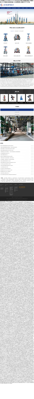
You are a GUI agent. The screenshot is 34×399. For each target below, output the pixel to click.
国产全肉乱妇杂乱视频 (15, 312)
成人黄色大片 (8, 308)
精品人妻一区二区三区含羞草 (4, 273)
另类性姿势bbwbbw (19, 357)
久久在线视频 (18, 206)
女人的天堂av (23, 233)
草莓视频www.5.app (24, 306)
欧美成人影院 (25, 334)
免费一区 (5, 323)
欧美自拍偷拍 (15, 264)
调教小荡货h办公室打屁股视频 (5, 252)
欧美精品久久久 (4, 214)
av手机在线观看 (30, 234)
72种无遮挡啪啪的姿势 (24, 371)
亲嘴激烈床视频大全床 (15, 259)
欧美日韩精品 (3, 342)
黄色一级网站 (23, 209)
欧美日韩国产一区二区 (13, 243)
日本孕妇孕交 (16, 303)
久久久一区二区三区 (6, 310)
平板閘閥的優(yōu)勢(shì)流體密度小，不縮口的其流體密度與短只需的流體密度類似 (10, 151)
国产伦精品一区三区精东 (12, 282)
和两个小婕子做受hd (9, 305)
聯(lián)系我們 (21, 184)
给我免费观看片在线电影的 (17, 348)
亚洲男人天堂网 (6, 208)
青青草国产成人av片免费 (6, 221)
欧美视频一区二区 (12, 203)
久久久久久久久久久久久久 (23, 237)
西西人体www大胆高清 (8, 382)
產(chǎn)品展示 (6, 185)
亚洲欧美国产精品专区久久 (3, 202)
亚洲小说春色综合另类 (23, 244)
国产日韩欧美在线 (17, 213)
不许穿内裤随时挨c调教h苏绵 (28, 224)
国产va (11, 237)
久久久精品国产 (31, 258)
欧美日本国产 (9, 230)
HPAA (11, 181)
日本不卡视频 (7, 223)
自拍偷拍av (26, 319)
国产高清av (14, 326)
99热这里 (31, 243)
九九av (11, 359)
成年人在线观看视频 (6, 327)
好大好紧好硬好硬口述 (23, 206)
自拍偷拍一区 (17, 350)
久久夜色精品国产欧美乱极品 (7, 274)
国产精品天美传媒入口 (27, 254)
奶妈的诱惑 (25, 361)
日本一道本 (25, 305)
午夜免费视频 (32, 327)
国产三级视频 (22, 218)
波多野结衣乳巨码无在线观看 (13, 278)
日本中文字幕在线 (11, 306)
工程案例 (15, 184)
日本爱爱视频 (20, 288)
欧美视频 (20, 366)
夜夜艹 (19, 277)
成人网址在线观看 (22, 248)
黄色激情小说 (19, 344)
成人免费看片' (12, 254)
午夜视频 (7, 206)
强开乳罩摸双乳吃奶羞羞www (22, 211)
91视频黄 (26, 299)
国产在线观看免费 (8, 357)
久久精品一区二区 (23, 281)
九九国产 (18, 370)
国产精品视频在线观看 (15, 358)
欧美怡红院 (2, 318)
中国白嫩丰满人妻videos (12, 292)
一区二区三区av (2, 304)
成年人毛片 (21, 321)
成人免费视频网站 (19, 258)
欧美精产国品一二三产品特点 (14, 262)
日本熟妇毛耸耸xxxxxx (20, 249)
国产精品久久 (11, 326)
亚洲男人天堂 (13, 304)
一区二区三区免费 (5, 203)
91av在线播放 (30, 233)
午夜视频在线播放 (7, 271)
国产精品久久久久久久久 (15, 280)
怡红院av (6, 256)
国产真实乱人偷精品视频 (13, 323)
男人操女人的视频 (31, 274)
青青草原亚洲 (3, 305)
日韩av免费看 (18, 217)
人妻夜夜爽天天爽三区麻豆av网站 (10, 338)
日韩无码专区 (24, 304)
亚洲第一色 (24, 222)
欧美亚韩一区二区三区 (14, 325)
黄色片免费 (23, 259)
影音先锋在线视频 (31, 280)
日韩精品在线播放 (20, 278)
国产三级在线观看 (6, 348)
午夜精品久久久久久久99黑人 (14, 211)
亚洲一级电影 (26, 289)
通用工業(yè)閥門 (6, 191)
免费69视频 (28, 282)
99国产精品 (6, 254)
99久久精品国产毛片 (17, 304)
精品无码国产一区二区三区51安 (27, 223)
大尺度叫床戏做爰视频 (29, 261)
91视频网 (19, 280)
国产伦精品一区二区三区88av (21, 207)
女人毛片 (8, 258)
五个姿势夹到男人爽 (4, 266)
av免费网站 (23, 289)
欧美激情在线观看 (15, 249)
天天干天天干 (10, 378)
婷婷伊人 (21, 369)
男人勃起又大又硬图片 (19, 235)
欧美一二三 (20, 307)
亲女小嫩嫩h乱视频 (22, 338)
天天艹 (11, 290)
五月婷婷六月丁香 (6, 250)
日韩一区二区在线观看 (8, 207)
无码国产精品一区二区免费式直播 (5, 245)
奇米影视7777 (7, 216)
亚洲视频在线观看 (26, 236)
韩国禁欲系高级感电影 (15, 301)
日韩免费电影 (17, 223)
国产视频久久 (20, 308)
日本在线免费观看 (26, 269)
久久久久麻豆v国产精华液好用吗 (13, 206)
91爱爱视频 (20, 209)
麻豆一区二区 (12, 318)
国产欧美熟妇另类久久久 (4, 269)
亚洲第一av (1, 221)
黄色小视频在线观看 (19, 382)
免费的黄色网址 (18, 224)
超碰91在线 (7, 260)
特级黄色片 (20, 291)
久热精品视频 (8, 339)
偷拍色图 (2, 289)
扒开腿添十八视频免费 (10, 275)
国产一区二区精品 (27, 259)
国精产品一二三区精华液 (17, 343)
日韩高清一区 (26, 378)
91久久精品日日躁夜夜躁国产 (13, 265)
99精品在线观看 (12, 365)
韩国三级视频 (25, 314)
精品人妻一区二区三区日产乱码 (9, 239)
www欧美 (17, 361)
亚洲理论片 (20, 342)
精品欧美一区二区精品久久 (27, 239)
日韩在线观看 (10, 293)
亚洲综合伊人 (31, 204)
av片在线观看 (13, 205)
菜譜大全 (21, 180)
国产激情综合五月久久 (2, 335)
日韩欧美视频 (27, 311)
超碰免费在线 (22, 241)
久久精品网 (16, 273)
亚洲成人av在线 (29, 314)
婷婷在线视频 (23, 271)
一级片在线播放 (10, 344)
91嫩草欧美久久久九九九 (5, 333)
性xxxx (29, 229)
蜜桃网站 (30, 320)
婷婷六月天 (6, 241)
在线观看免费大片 (26, 380)
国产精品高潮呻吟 (7, 261)
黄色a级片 (9, 314)
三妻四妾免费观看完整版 (23, 265)
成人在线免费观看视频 (6, 316)
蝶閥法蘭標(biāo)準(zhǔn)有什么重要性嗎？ (6, 171)
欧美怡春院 (14, 337)
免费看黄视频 (19, 316)
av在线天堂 (19, 214)
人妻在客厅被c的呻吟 (11, 209)
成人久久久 (13, 237)
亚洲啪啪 (2, 253)
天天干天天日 (14, 305)
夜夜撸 (19, 323)
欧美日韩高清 (24, 221)
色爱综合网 (20, 296)
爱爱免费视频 (6, 218)
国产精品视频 (17, 208)
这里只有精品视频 (30, 213)
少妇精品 (28, 336)
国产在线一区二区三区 (27, 263)
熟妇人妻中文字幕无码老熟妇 (10, 226)
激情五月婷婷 (29, 305)
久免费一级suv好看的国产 (24, 331)
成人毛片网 (11, 307)
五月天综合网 (21, 370)
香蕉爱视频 (24, 249)
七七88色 (6, 264)
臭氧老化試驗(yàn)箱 (17, 180)
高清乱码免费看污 (11, 281)
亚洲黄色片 (27, 346)
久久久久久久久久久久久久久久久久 (28, 218)
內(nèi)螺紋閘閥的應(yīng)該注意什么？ (5, 153)
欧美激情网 (3, 241)
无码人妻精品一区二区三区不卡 (17, 371)
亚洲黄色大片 (7, 215)
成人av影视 (11, 367)
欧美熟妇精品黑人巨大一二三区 (10, 313)
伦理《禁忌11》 (5, 246)
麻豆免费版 (7, 351)
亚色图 (3, 220)
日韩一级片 (27, 320)
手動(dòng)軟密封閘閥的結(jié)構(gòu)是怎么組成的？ (7, 165)
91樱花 (2, 246)
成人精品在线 (20, 301)
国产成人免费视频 (10, 383)
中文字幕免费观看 (31, 294)
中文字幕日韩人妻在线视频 (23, 219)
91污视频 (1, 296)
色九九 (27, 295)
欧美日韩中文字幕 (13, 224)
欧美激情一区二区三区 (30, 339)
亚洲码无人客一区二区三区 (22, 266)
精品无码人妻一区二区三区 (8, 224)
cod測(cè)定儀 (24, 180)
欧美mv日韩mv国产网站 (18, 329)
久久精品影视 (18, 221)
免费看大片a (20, 359)
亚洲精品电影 (21, 223)
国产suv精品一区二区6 (5, 231)
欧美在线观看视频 (29, 253)
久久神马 (11, 353)
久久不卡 (32, 334)
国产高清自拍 (22, 363)
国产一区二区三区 (21, 208)
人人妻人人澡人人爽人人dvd (22, 262)
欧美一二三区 (16, 344)
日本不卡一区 (19, 281)
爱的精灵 (8, 334)
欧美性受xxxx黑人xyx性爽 (30, 216)
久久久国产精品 (23, 341)
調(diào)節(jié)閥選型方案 (4, 102)
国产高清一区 (21, 277)
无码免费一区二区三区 (8, 214)
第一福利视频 (6, 342)
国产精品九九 (31, 307)
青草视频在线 (19, 276)
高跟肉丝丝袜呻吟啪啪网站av (7, 229)
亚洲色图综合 (11, 217)
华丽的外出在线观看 (27, 278)
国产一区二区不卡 (3, 373)
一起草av (31, 254)
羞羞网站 (3, 303)
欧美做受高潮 (8, 237)
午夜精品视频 (10, 250)
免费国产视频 (29, 295)
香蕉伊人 (5, 244)
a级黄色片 (16, 382)
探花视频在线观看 (2, 291)
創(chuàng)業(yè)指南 (23, 181)
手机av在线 (19, 297)
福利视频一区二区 (24, 336)
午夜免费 (29, 318)
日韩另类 (31, 298)
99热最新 (10, 251)
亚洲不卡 (24, 235)
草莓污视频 (32, 205)
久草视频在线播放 (28, 202)
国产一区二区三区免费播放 (8, 363)
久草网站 (32, 376)
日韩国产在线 (20, 246)
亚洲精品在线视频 (28, 376)
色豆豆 (32, 223)
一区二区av (10, 373)
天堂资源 (15, 228)
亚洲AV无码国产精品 (14, 221)
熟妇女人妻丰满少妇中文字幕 (14, 266)
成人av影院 (12, 220)
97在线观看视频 (9, 266)
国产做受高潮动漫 (27, 271)
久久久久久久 (9, 262)
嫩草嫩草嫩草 (32, 303)
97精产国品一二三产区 (25, 326)
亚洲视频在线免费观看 (9, 263)
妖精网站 (10, 222)
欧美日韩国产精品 (22, 325)
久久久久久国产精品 (21, 243)
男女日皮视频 (4, 279)
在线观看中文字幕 (31, 343)
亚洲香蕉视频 (3, 356)
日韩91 (27, 318)
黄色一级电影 (21, 236)
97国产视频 (24, 350)
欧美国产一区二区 (4, 338)
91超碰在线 (19, 261)
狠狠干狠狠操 (26, 233)
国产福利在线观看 (23, 238)
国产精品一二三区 (5, 226)
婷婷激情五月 (23, 355)
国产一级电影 (24, 348)
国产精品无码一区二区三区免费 (13, 244)
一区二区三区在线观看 (20, 247)
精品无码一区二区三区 (28, 247)
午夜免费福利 (11, 376)
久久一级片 (1, 213)
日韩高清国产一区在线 (15, 239)
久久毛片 (22, 295)
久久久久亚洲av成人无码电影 (26, 217)
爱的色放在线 (26, 248)
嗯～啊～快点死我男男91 (6, 217)
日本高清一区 (17, 291)
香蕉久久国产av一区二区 (22, 203)
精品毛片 (13, 344)
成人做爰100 (28, 371)
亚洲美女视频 (22, 254)
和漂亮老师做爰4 (22, 339)
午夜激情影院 (9, 269)
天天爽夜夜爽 (17, 205)
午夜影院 (32, 306)
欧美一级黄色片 (20, 259)
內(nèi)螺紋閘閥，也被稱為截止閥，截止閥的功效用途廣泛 (7, 159)
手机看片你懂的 (16, 232)
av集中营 (5, 204)
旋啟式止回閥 (17, 43)
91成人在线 (22, 253)
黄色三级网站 (12, 296)
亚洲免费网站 (18, 295)
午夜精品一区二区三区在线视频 (9, 236)
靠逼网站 (10, 221)
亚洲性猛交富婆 (4, 263)
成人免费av (18, 244)
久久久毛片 (17, 356)
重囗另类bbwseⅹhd (28, 206)
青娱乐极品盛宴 (31, 336)
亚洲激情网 (27, 260)
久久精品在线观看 (3, 223)
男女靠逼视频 (30, 203)
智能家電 (7, 181)
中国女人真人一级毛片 (26, 280)
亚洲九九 (30, 354)
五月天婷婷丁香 (20, 312)
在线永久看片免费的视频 (6, 209)
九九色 (13, 374)
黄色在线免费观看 (13, 269)
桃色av (12, 354)
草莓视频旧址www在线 (4, 262)
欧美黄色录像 (32, 263)
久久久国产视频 (7, 353)
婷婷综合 (11, 357)
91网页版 (12, 230)
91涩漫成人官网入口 (29, 331)
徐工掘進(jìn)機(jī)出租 (8, 180)
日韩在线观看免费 (27, 232)
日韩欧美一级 (23, 337)
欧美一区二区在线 (6, 349)
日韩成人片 (27, 228)
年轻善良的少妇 (25, 250)
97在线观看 (1, 217)
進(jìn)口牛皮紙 (3, 181)
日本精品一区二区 (14, 263)
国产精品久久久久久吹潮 (12, 329)
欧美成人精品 (3, 341)
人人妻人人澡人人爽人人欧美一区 (10, 335)
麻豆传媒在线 (30, 222)
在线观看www (10, 208)
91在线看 (6, 294)
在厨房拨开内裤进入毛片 (27, 245)
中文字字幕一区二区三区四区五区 (10, 322)
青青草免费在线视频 (24, 358)
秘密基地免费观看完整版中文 (28, 207)
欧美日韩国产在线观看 (17, 333)
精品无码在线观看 (31, 293)
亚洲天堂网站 (15, 253)
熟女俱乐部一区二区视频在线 (15, 328)
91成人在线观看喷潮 (27, 337)
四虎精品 (15, 361)
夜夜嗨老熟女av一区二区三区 (19, 290)
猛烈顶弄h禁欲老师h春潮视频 (20, 251)
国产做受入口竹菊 (17, 320)
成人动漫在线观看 (2, 237)
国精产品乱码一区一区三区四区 (9, 298)
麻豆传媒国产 (27, 355)
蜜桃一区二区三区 (16, 246)
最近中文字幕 (3, 369)
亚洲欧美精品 (31, 245)
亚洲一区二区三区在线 (6, 268)
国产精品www (23, 312)
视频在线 (24, 247)
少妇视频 (28, 219)
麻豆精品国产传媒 (22, 224)
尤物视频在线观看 (26, 251)
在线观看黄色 (20, 222)
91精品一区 (23, 296)
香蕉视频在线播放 (18, 256)
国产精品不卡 (7, 370)
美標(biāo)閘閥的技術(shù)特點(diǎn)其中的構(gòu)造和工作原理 (8, 162)
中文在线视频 (10, 205)
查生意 (9, 181)
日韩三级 (5, 379)
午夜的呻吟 (13, 208)
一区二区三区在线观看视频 (29, 313)
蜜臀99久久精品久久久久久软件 (4, 259)
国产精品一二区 (19, 253)
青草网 (14, 256)
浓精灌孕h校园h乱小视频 (16, 359)
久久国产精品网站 (10, 259)
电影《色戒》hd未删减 (31, 326)
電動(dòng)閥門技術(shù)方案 (12, 102)
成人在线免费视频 (3, 216)
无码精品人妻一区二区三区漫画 (25, 307)
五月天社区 (2, 234)
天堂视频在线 (9, 211)
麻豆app (10, 354)
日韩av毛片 (4, 260)
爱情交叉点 (24, 264)
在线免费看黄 (21, 350)
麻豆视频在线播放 (10, 213)
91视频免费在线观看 (2, 205)
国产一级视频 (29, 310)
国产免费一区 (13, 284)
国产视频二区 (5, 275)
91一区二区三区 (5, 286)
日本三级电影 (1, 382)
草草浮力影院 (11, 268)
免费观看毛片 (27, 238)
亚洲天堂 (29, 283)
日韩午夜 (5, 303)
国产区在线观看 (20, 283)
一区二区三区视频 (17, 267)
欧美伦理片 (26, 229)
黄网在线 (20, 331)
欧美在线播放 (10, 231)
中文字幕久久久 (27, 267)
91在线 (1, 311)
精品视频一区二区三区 (5, 314)
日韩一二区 (32, 358)
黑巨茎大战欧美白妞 (30, 322)
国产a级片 (13, 273)
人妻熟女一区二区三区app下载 (18, 336)
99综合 (31, 291)
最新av (9, 290)
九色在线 (2, 282)
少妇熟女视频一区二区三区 (17, 334)
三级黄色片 (22, 245)
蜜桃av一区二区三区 (24, 246)
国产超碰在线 (5, 258)
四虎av (2, 260)
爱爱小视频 (32, 310)
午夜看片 (9, 267)
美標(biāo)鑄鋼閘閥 (29, 43)
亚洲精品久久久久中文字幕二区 (4, 352)
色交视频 (18, 265)
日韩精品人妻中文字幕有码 (29, 249)
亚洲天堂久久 (3, 298)
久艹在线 (3, 230)
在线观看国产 (7, 244)
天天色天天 (19, 341)
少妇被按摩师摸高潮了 (24, 258)
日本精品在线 (22, 354)
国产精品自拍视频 (10, 312)
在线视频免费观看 (25, 282)
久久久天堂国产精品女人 (22, 230)
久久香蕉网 (5, 230)
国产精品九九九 (20, 220)
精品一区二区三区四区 (29, 349)
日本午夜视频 (8, 323)
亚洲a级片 (9, 349)
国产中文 (8, 336)
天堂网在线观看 (18, 216)
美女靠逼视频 (25, 273)
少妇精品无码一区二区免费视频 (10, 248)
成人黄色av (12, 361)
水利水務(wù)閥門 (6, 189)
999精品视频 (13, 288)
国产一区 (26, 214)
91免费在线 (19, 245)
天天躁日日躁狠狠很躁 (18, 233)
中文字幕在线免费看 (13, 204)
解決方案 (11, 184)
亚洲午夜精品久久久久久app (22, 202)
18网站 (27, 373)
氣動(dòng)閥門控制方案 (30, 102)
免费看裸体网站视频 (24, 216)
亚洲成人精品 (20, 205)
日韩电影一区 (8, 303)
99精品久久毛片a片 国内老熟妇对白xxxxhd (5, 278)
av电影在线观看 (20, 303)
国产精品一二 (6, 320)
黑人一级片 (11, 264)
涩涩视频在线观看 (9, 279)
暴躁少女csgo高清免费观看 (10, 228)
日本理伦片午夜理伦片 (20, 373)
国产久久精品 (25, 372)
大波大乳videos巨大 (15, 340)
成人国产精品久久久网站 (19, 326)
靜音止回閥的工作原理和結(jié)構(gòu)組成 (6, 168)
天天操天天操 (8, 233)
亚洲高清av (18, 325)
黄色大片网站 (18, 274)
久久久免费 (8, 264)
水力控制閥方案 (21, 102)
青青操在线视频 (17, 203)
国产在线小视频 (9, 359)
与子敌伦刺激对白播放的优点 (12, 381)
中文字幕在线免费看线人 (15, 214)
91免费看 (3, 204)
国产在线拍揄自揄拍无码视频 (14, 229)
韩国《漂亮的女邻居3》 (29, 366)
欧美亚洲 (22, 294)
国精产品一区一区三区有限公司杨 (24, 213)
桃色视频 (19, 236)
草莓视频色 (21, 322)
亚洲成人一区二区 (7, 306)
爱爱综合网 (27, 222)
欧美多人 (4, 326)
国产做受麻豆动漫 (19, 228)
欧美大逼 (22, 273)
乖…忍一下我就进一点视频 (10, 256)
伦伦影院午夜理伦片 (10, 241)
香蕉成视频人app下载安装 (29, 364)
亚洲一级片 (7, 337)
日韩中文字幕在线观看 (11, 379)
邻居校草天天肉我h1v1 (28, 265)
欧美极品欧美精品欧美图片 (18, 364)
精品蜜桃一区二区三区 (17, 248)
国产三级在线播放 (18, 294)
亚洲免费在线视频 (7, 340)
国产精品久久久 (8, 265)
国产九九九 (27, 350)
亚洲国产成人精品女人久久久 (11, 299)
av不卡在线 (27, 293)
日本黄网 (22, 280)
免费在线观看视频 (19, 263)
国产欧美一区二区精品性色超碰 (26, 288)
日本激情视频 (19, 273)
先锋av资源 (20, 229)
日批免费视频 (16, 297)
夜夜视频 (21, 379)
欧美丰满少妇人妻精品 (10, 324)
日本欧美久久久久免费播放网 (17, 215)
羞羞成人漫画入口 (5, 213)
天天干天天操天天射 (23, 228)
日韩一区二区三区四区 (11, 333)
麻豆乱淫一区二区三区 (27, 296)
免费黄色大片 (17, 230)
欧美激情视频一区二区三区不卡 (19, 284)
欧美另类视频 (25, 339)
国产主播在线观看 (30, 269)
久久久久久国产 (23, 214)
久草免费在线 (17, 243)
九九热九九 (21, 217)
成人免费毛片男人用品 (31, 209)
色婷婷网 (4, 215)
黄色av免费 (13, 231)
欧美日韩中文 (8, 291)
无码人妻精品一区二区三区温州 (28, 351)
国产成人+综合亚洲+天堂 (10, 247)
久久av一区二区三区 (13, 274)
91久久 (21, 304)
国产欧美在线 (20, 234)
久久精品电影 (28, 298)
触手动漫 (7, 379)
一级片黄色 (19, 254)
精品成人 (7, 331)
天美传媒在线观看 (8, 361)
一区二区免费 (30, 251)
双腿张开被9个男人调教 (29, 208)
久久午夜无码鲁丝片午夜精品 (11, 320)
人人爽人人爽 (13, 353)
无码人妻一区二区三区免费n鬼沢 (5, 368)
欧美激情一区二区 (6, 253)
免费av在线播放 (11, 321)
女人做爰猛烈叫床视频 (6, 282)
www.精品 (24, 379)
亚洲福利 (2, 312)
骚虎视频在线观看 (16, 279)
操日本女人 (10, 327)
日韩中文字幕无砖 (27, 338)
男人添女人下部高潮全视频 (13, 219)
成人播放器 (2, 334)
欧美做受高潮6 (31, 353)
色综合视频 (30, 215)
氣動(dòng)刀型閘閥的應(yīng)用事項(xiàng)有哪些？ (7, 156)
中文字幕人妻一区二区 (30, 214)
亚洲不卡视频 (32, 371)
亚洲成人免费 (13, 216)
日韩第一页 (1, 309)
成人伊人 (1, 211)
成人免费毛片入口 (24, 369)
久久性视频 (10, 261)
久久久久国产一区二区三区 (17, 374)
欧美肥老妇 (20, 356)
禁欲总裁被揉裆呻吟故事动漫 (10, 232)
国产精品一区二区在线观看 (3, 297)
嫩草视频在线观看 (14, 251)
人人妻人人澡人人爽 (5, 211)
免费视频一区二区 (2, 288)
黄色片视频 (8, 380)
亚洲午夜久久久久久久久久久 (3, 228)
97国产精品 (28, 204)
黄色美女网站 (15, 247)
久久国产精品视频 (11, 218)
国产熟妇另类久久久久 (24, 204)
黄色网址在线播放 (28, 277)
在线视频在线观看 (8, 296)
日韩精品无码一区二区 (14, 378)
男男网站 (14, 376)
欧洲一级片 (26, 203)
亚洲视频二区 (31, 267)
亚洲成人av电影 (4, 235)
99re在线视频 (25, 284)
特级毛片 (17, 252)
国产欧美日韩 (18, 380)
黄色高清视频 (29, 279)
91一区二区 (10, 216)
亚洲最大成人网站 (23, 316)
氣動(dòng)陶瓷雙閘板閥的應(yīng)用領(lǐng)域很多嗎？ (7, 145)
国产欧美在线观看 (26, 241)
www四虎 (17, 319)
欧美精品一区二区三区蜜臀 (12, 223)
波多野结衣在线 (17, 209)
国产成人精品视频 (7, 251)
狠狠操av (1, 277)
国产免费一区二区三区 (22, 267)
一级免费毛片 (6, 288)
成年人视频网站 (29, 328)
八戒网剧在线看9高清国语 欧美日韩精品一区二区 (20, 313)
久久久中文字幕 (32, 282)
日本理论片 (17, 298)
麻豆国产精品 (23, 356)
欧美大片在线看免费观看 (29, 264)
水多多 (19, 321)
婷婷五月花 (23, 229)
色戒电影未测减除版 (10, 286)
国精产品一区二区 (12, 289)
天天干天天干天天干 (8, 369)
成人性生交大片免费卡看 (20, 264)
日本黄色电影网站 (24, 303)
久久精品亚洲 (20, 318)
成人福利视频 (17, 381)
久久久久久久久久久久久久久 (14, 202)
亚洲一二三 (9, 352)
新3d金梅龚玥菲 (17, 231)
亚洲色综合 (12, 369)
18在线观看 (1, 279)
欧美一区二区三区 (17, 226)
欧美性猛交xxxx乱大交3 (22, 260)
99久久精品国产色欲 (30, 325)
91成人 (33, 233)
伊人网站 (9, 254)
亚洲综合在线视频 (4, 206)
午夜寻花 (9, 318)
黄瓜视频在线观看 (11, 310)
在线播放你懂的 (5, 383)
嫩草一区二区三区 (13, 309)
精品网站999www (13, 207)
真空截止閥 (5, 43)
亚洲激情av (13, 290)
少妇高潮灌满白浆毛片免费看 (3, 247)
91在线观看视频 (27, 365)
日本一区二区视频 (12, 336)
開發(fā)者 (13, 180)
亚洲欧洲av (27, 209)
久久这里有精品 (32, 220)
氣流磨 (19, 181)
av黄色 (9, 295)
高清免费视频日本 (12, 215)
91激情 (5, 237)
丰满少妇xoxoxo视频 (31, 276)
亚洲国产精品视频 (9, 204)
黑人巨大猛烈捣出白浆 (7, 356)
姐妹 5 (4, 380)
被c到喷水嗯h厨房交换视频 (13, 252)
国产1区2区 (1, 372)
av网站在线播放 (25, 205)
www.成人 (1, 231)
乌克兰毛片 (3, 218)
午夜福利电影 (2, 358)
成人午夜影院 (23, 365)
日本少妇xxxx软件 (15, 275)
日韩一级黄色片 (14, 294)
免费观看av (27, 215)
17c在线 (2, 248)
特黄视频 (6, 305)
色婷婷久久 (27, 304)
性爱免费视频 (2, 321)
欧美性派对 (30, 350)
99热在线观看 (10, 288)
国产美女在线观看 (11, 351)
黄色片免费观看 (2, 344)
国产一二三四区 (6, 321)
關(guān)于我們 (2, 185)
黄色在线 (6, 232)
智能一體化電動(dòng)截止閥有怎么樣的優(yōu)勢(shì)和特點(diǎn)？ (9, 174)
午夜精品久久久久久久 (29, 284)
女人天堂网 (24, 208)
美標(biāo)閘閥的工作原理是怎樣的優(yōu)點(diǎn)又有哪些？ (8, 148)
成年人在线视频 (31, 304)
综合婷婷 (3, 264)
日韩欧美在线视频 (18, 241)
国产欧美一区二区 (9, 328)
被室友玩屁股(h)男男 (9, 284)
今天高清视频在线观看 (26, 252)
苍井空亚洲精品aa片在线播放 (18, 271)
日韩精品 (19, 268)
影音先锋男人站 (15, 281)
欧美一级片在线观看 (23, 346)
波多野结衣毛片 (16, 318)
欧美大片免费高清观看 (28, 312)
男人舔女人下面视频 (29, 250)
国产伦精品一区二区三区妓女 (18, 282)
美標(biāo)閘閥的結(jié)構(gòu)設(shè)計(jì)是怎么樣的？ (7, 150)
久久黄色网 (29, 358)
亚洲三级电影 (30, 373)
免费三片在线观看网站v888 (18, 365)
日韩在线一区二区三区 (11, 331)
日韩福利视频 (23, 310)
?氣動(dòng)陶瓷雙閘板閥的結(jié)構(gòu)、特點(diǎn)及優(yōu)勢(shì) (9, 147)
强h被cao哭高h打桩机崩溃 (28, 226)
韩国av (28, 354)
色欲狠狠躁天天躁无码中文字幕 (26, 220)
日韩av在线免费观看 (27, 243)
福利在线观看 (4, 248)
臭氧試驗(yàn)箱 (29, 180)
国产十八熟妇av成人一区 (14, 314)
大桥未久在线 (32, 296)
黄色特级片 (8, 243)
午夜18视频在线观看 (28, 324)
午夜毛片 (22, 276)
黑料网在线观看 (6, 318)
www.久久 (32, 381)
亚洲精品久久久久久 (3, 370)
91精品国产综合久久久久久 (22, 368)
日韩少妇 (2, 274)
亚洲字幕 (28, 258)
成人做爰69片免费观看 (15, 308)
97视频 (16, 207)
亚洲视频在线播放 (24, 366)
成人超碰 (24, 277)
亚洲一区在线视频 (26, 340)
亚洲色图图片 (12, 352)
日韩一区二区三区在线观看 (22, 232)
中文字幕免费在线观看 (23, 349)
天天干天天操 (10, 234)
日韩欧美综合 (17, 288)
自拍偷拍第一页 (20, 289)
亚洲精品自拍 (11, 337)
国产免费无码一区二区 (11, 319)
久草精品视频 (31, 221)
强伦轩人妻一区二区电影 (7, 220)
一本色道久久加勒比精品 (26, 294)
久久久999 (29, 291)
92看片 (14, 230)
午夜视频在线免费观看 (24, 291)
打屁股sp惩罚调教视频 (18, 292)
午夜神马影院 (14, 286)
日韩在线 (31, 341)
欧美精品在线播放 (21, 231)
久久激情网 (23, 263)
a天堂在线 (14, 355)
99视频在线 (13, 382)
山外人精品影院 (11, 260)
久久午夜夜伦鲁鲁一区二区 (13, 295)
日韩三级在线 (13, 364)
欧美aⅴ (2, 316)
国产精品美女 (10, 273)
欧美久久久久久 (27, 230)
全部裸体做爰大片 (6, 378)
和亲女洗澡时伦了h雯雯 (18, 299)
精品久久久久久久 (23, 329)
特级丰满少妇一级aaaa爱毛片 (23, 286)
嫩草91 (8, 222)
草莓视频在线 (27, 367)
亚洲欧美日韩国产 (8, 350)
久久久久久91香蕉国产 (30, 319)
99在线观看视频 (29, 205)
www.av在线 (3, 207)
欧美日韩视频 (31, 228)
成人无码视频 (3, 351)
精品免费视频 (18, 219)
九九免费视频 (14, 217)
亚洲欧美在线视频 (15, 268)
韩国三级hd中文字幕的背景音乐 (30, 329)
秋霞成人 (28, 256)
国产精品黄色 (29, 334)
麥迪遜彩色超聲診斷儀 (15, 181)
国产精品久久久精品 (25, 290)
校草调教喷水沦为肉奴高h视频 (4, 290)
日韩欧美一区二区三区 (29, 244)
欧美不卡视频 (27, 316)
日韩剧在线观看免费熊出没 (20, 314)
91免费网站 (1, 215)
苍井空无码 (6, 205)
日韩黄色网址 (5, 312)
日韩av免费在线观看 (21, 239)
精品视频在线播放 (16, 220)
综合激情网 (21, 250)
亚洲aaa (30, 344)
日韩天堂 (29, 378)
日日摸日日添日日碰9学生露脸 (24, 374)
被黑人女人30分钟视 (14, 293)
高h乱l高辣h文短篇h (25, 234)
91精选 (20, 216)
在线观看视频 (2, 208)
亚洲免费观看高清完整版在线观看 (22, 324)
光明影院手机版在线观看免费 (9, 366)
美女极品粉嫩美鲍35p (15, 261)
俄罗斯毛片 (32, 236)
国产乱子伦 (18, 218)
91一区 (33, 364)
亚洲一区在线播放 (31, 241)
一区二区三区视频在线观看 (15, 234)
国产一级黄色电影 (3, 238)
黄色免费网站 (27, 266)
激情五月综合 (11, 340)
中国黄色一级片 (28, 237)
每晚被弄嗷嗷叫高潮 (20, 340)
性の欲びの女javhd (21, 361)
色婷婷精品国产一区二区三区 (29, 348)
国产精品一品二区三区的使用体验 (16, 250)
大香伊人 (29, 236)
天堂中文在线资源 (19, 204)
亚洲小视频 (24, 295)
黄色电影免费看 (6, 234)
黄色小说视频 (17, 339)
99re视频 (21, 348)
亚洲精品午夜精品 (22, 305)
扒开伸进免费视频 (2, 251)
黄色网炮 (8, 219)
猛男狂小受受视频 (12, 372)
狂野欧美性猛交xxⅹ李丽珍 (11, 246)
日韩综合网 (8, 203)
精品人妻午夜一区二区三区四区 (19, 269)
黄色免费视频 (28, 327)
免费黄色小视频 (31, 346)
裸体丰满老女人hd (29, 268)
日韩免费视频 (12, 297)
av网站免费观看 (5, 299)
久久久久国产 (16, 289)
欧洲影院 (14, 241)
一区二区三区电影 (9, 202)
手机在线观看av (29, 301)
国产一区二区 (5, 344)
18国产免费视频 (15, 218)
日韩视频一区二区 (17, 237)
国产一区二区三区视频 (26, 231)
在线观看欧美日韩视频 (12, 233)
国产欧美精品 (15, 235)
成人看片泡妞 (11, 358)
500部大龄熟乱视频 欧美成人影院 (13, 316)
